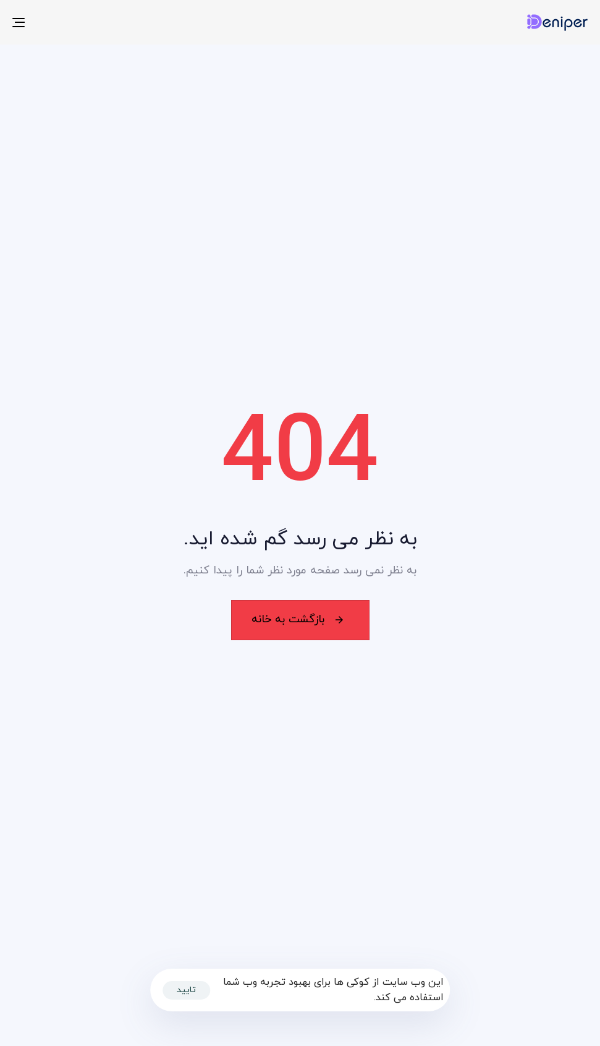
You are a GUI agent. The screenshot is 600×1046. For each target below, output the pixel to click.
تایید (186, 990)
